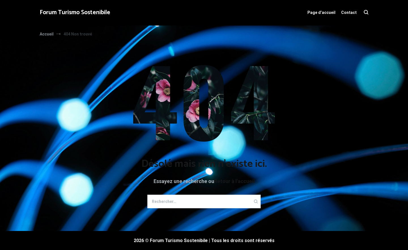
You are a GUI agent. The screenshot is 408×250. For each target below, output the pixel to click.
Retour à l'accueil (234, 181)
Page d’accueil (321, 12)
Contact (349, 12)
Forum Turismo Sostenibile (75, 12)
